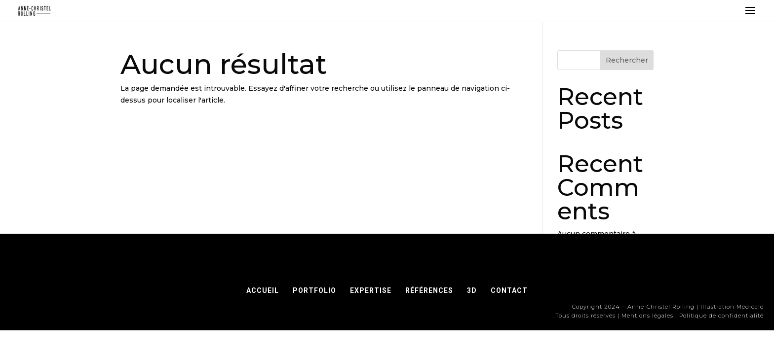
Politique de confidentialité (721, 315)
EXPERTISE (370, 290)
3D (472, 290)
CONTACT (509, 290)
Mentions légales (647, 315)
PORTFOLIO (314, 290)
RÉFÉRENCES (432, 290)
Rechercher (627, 60)
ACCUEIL (262, 290)
